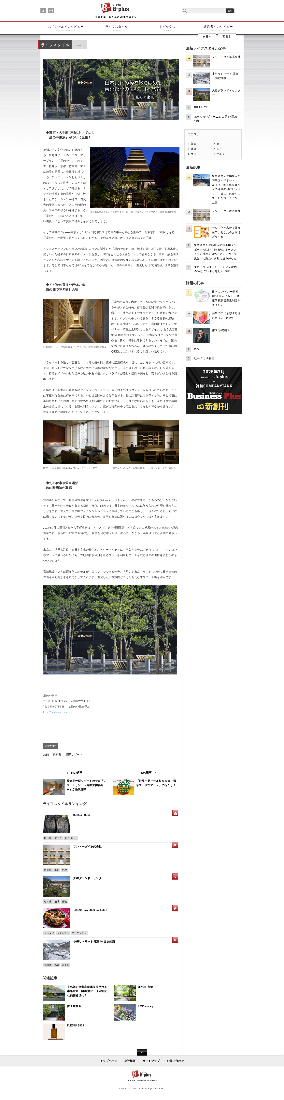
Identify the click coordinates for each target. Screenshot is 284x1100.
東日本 (207, 36)
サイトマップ (151, 1061)
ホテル (65, 965)
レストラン (63, 933)
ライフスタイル (116, 28)
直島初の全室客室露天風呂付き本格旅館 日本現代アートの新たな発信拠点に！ (87, 991)
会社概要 (130, 1061)
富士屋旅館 (74, 1006)
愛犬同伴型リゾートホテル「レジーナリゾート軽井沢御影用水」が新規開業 (86, 785)
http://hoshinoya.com (55, 712)
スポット (196, 154)
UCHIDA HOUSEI (82, 815)
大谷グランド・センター (89, 878)
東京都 (57, 754)
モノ (219, 148)
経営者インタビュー (218, 28)
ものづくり (70, 838)
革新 (56, 870)
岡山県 (47, 838)
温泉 (56, 965)
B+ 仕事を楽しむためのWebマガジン (116, 10)
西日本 (226, 36)
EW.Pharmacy (145, 1006)
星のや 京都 (145, 987)
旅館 (46, 754)
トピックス (167, 28)
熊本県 (47, 870)
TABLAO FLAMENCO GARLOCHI (90, 910)
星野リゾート (74, 754)
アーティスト (79, 933)
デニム (58, 838)
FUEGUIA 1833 (75, 1025)
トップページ (108, 1061)
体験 (64, 901)
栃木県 (47, 901)
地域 (56, 901)
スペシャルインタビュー (65, 28)
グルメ (220, 154)
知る (193, 143)
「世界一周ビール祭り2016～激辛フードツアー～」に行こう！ (156, 783)
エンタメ (49, 933)
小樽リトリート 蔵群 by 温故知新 (94, 941)
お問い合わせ (175, 1061)
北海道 (47, 965)
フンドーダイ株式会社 (89, 846)
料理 (64, 870)
